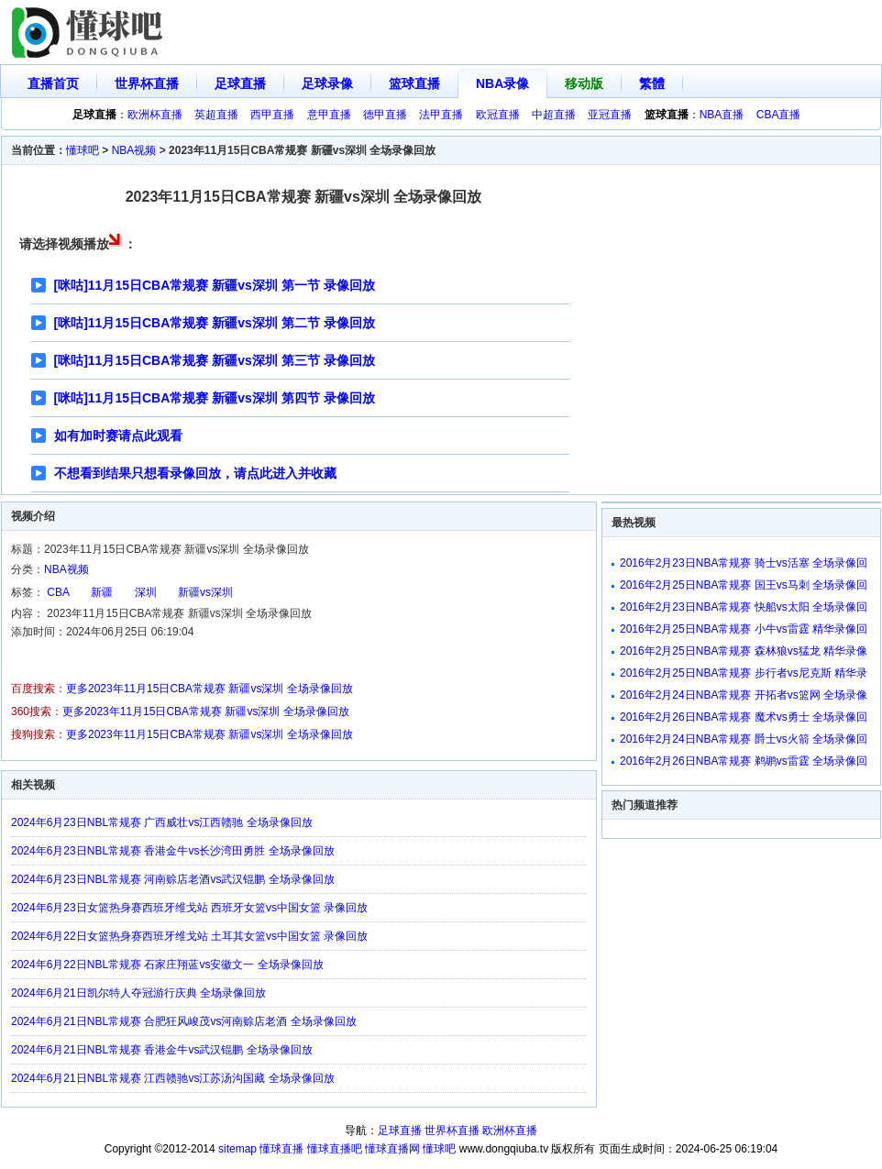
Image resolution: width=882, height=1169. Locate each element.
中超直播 (554, 114)
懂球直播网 (392, 1148)
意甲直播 (329, 114)
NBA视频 (134, 150)
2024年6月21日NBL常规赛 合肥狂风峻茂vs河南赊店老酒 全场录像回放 (184, 1021)
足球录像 (327, 83)
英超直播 (216, 114)
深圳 (146, 592)
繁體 (652, 83)
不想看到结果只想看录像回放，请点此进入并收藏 (195, 473)
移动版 (584, 83)
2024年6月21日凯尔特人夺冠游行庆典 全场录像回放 (138, 993)
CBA (58, 592)
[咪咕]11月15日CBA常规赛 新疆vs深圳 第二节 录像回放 (214, 322)
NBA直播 (722, 114)
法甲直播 (441, 114)
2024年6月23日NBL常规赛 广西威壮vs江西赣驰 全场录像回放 (162, 822)
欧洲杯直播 (154, 114)
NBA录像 (502, 83)
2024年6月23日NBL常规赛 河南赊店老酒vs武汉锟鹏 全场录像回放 (173, 879)
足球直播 (240, 83)
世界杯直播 (147, 83)
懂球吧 (82, 150)
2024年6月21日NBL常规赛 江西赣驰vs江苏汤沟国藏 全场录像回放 (173, 1078)
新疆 (102, 592)
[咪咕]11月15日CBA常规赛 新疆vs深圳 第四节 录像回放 (214, 398)
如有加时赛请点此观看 (118, 435)
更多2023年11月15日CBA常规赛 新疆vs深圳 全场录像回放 (209, 688)
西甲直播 (272, 114)
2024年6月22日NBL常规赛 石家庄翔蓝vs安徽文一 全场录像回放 (167, 964)
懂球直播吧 (334, 1148)
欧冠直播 (498, 114)
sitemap (237, 1148)
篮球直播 (414, 83)
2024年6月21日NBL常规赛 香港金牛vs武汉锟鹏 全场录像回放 (162, 1049)
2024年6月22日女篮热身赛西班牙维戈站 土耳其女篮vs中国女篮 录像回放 (189, 936)
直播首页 (53, 83)
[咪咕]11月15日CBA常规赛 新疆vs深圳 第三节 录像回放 (214, 360)
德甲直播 (385, 114)
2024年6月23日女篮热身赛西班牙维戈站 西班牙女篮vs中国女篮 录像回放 (189, 907)
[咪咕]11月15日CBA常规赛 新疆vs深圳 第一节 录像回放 (214, 285)
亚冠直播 (610, 114)
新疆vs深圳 (205, 592)
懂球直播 (281, 1148)
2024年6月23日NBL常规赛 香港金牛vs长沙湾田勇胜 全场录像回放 (173, 850)
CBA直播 (778, 114)
